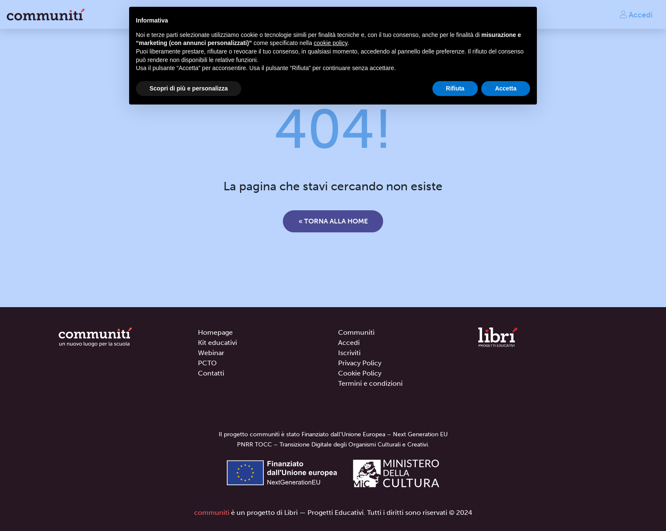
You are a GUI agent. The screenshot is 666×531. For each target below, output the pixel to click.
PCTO (207, 363)
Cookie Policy (359, 373)
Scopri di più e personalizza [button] (189, 88)
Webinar (211, 353)
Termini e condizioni (370, 383)
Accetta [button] (505, 88)
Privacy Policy (359, 363)
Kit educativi (217, 343)
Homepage (215, 332)
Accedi (635, 14)
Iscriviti (349, 353)
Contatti (211, 373)
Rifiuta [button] (455, 88)
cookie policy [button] (330, 43)
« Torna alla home (333, 221)
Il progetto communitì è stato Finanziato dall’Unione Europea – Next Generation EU (333, 434)
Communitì (356, 332)
